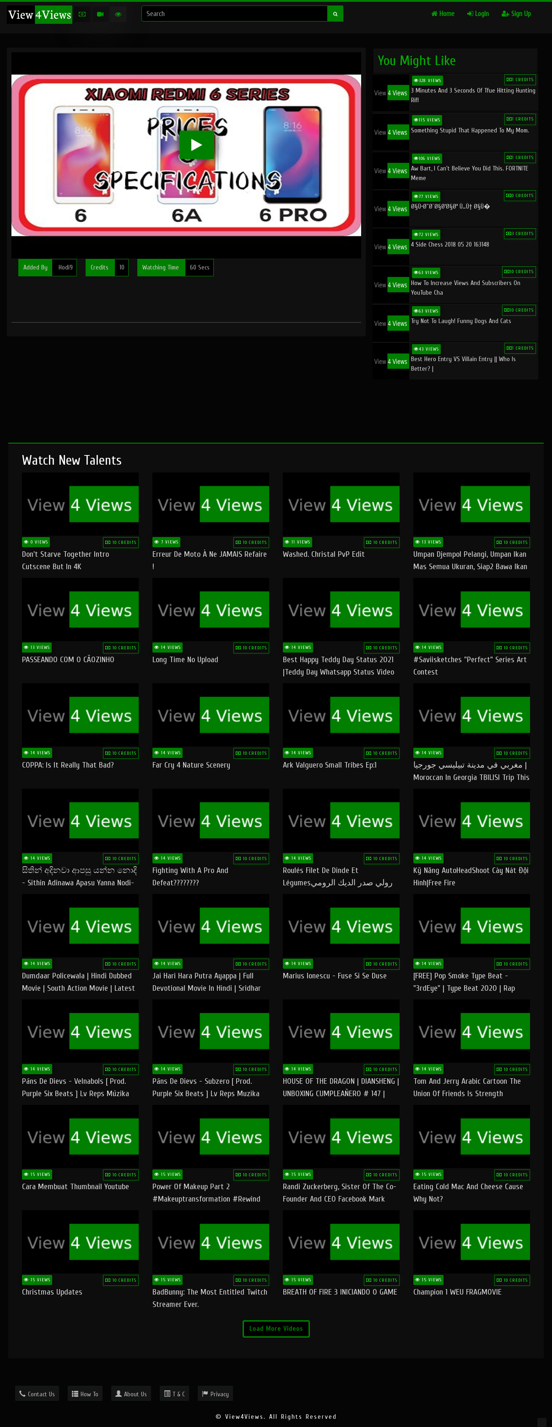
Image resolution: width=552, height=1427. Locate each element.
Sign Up (516, 14)
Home (443, 14)
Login (478, 14)
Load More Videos (276, 1329)
